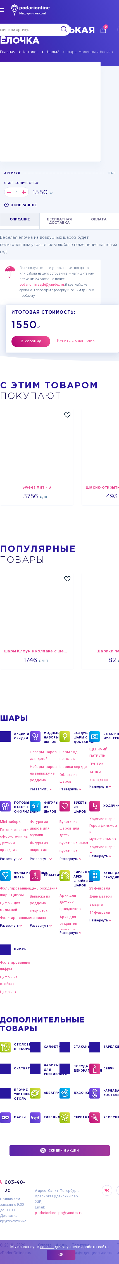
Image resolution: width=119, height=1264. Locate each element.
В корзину (31, 341)
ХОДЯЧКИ (111, 806)
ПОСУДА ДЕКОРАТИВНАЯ (81, 1069)
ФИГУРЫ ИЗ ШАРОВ (51, 807)
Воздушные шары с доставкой (81, 737)
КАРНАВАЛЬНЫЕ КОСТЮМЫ (111, 1093)
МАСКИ (20, 1117)
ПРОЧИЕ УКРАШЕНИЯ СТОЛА (22, 1094)
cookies (47, 1247)
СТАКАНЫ (81, 1047)
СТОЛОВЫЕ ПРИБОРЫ (22, 1047)
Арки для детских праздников (70, 902)
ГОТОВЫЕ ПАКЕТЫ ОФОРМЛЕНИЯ (22, 807)
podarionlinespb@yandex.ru (42, 285)
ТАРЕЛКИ (111, 1047)
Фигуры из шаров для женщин (39, 849)
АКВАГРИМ (52, 1093)
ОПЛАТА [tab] (98, 219)
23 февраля (99, 888)
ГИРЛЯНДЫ (52, 1117)
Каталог (30, 52)
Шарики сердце (73, 767)
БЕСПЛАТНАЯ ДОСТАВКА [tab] (59, 221)
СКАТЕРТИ (22, 1069)
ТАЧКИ (95, 772)
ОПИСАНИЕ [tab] (20, 219)
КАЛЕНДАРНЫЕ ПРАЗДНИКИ (111, 875)
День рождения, (44, 888)
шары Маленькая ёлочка (90, 52)
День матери (100, 896)
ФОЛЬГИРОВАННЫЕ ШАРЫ (22, 875)
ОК (61, 1254)
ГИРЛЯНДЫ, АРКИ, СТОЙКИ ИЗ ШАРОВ (81, 878)
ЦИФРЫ (20, 949)
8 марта (96, 904)
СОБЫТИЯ (52, 875)
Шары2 (52, 52)
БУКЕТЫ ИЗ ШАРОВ (80, 807)
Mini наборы (11, 822)
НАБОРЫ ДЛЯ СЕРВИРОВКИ (52, 1070)
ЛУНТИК (96, 764)
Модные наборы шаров (51, 737)
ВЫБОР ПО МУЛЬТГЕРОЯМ (111, 736)
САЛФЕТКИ (52, 1047)
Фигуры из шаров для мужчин (39, 828)
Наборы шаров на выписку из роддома (43, 773)
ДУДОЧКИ (81, 1093)
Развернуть (39, 789)
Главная (7, 52)
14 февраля (99, 912)
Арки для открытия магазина (68, 923)
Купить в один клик (75, 340)
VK (107, 1190)
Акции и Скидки (21, 736)
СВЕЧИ (109, 1069)
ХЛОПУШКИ (111, 1117)
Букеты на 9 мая (73, 843)
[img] (2, 10)
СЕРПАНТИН (81, 1117)
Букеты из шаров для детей (69, 828)
